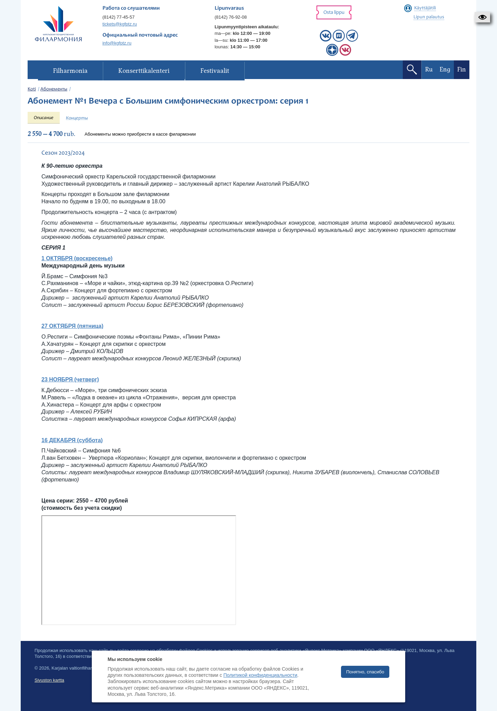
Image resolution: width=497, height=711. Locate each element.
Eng (445, 70)
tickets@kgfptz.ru (120, 24)
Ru (429, 70)
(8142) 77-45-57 (119, 17)
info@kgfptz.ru (117, 43)
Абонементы (53, 89)
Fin (461, 70)
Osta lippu (333, 12)
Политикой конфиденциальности (260, 675)
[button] (482, 17)
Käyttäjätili (425, 8)
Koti (32, 89)
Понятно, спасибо (365, 671)
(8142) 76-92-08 (231, 17)
